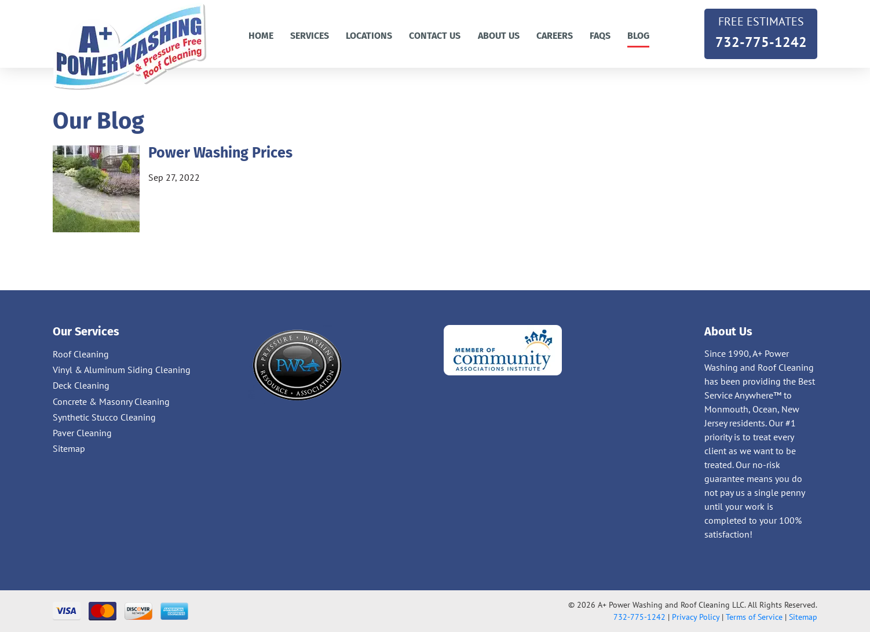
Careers (554, 35)
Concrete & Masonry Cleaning (111, 401)
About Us (499, 35)
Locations (369, 35)
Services (309, 35)
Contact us (434, 35)
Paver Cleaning (82, 433)
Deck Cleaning (81, 385)
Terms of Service (754, 617)
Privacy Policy (695, 617)
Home (260, 35)
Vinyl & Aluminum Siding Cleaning (122, 369)
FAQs (600, 35)
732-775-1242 (760, 31)
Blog (638, 35)
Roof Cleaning (81, 354)
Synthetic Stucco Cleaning (104, 417)
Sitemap (69, 448)
